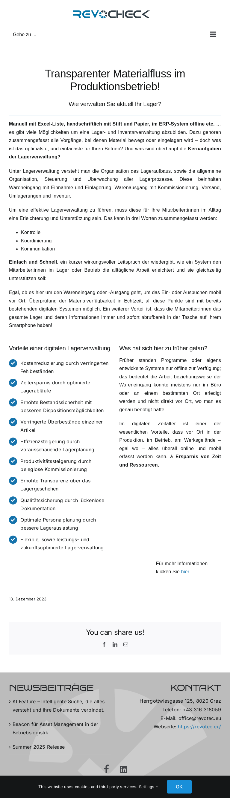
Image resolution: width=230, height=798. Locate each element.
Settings (148, 786)
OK (179, 787)
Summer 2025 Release (39, 747)
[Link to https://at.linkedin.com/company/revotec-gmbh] (123, 769)
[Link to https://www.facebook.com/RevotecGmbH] (106, 769)
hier (185, 571)
